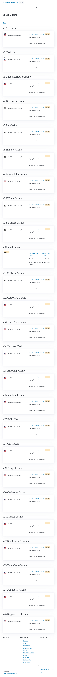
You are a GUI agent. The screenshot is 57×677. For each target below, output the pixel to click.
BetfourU (26, 655)
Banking (37, 34)
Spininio (25, 641)
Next (4, 23)
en (20, 2)
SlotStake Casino (28, 648)
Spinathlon (26, 645)
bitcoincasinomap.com (10, 673)
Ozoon (25, 650)
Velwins (25, 643)
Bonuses (31, 34)
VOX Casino (26, 662)
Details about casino (46, 254)
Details (42, 34)
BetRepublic (27, 660)
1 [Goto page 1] (51, 24)
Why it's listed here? (33, 254)
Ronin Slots (26, 657)
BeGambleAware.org (47, 669)
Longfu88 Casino (28, 653)
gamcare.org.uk (46, 672)
